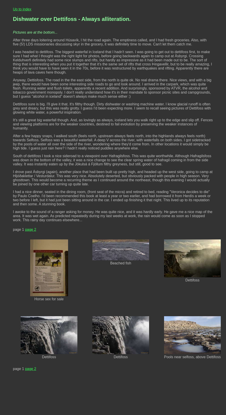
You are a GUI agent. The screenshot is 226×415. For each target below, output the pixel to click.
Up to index (22, 9)
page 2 (30, 229)
